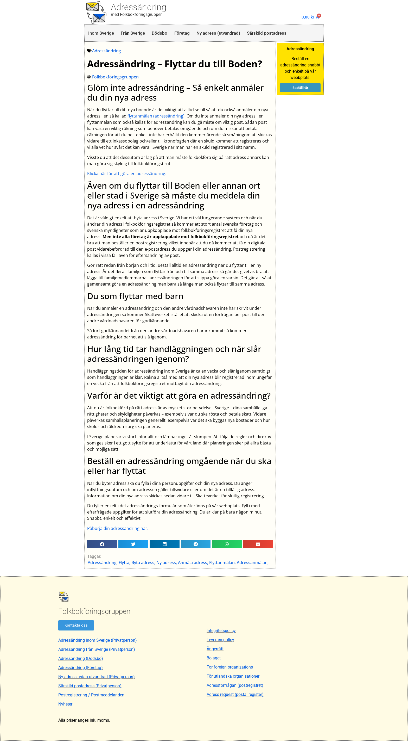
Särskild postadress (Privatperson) (90, 687)
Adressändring (139, 7)
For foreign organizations (230, 668)
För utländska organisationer (233, 677)
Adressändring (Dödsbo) (80, 659)
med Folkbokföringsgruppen (137, 14)
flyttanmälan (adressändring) (156, 117)
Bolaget (214, 659)
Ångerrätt (215, 650)
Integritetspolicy (221, 632)
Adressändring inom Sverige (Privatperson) (97, 641)
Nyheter (65, 705)
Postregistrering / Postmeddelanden (91, 696)
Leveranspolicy (220, 641)
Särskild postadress (288, 33)
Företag (192, 33)
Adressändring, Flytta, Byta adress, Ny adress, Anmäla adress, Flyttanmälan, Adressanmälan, (178, 564)
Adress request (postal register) (235, 696)
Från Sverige (138, 33)
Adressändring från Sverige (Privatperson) (96, 650)
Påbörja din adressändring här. (118, 529)
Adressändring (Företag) (80, 668)
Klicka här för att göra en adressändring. (127, 175)
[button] (102, 545)
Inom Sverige (102, 33)
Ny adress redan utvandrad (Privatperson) (96, 678)
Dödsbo (168, 33)
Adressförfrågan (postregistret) (235, 686)
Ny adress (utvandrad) (233, 33)
